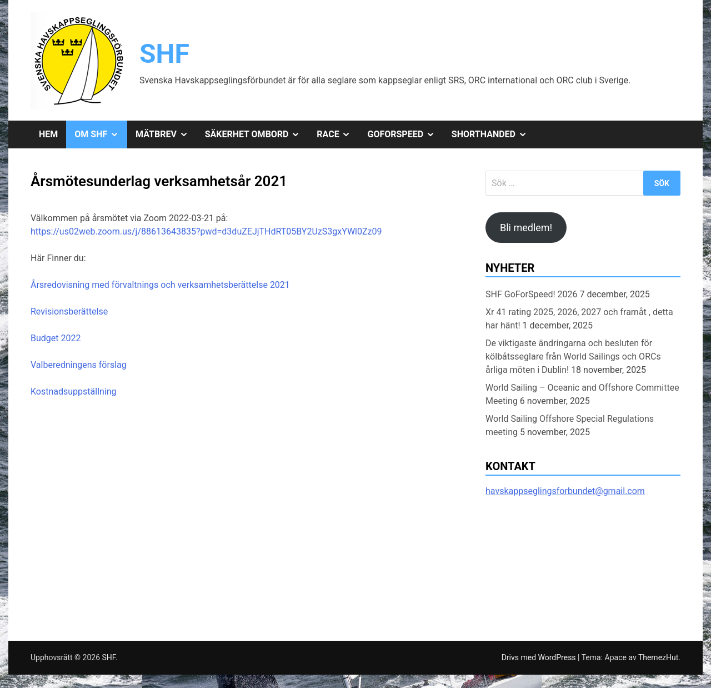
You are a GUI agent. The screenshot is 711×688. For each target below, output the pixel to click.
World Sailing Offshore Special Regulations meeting (569, 425)
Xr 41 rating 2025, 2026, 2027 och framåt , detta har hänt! (579, 319)
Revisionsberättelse (69, 311)
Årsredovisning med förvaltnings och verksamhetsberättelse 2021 (160, 285)
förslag (113, 365)
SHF (164, 53)
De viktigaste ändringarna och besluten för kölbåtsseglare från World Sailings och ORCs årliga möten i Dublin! (573, 356)
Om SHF (100, 134)
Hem (48, 134)
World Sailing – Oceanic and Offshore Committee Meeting (582, 394)
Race (338, 134)
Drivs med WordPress (540, 657)
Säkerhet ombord (257, 134)
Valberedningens (65, 365)
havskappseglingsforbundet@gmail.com (565, 491)
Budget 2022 (56, 338)
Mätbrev (166, 134)
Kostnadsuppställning (74, 391)
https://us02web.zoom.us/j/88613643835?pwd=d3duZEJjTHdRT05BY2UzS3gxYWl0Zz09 (206, 231)
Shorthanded (493, 134)
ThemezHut (658, 657)
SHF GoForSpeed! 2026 (531, 294)
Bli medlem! (526, 227)
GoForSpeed (405, 134)
